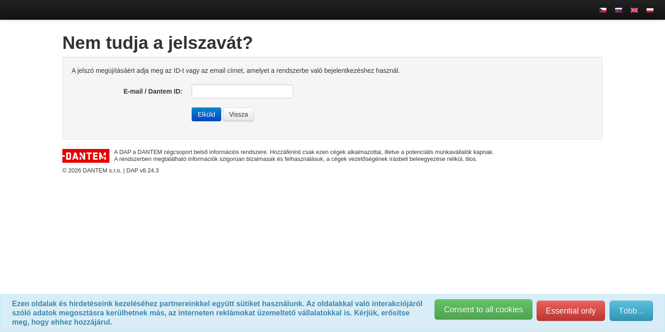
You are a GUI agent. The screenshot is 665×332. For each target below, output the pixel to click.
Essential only (571, 310)
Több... (631, 310)
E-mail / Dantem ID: (152, 91)
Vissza (238, 114)
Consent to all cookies (483, 309)
